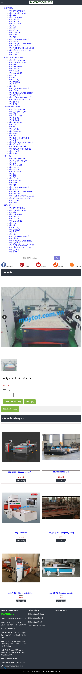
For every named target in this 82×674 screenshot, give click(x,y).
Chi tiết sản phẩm (10, 409)
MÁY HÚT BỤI (14, 30)
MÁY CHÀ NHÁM (15, 17)
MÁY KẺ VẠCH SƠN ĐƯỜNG (20, 50)
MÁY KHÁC (13, 55)
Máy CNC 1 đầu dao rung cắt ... (20, 472)
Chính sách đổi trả (35, 622)
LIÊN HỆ (7, 205)
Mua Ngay (30, 402)
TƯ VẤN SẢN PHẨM (12, 107)
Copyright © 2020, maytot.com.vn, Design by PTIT (41, 671)
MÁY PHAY (13, 35)
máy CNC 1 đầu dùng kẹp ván (61, 593)
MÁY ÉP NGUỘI (15, 33)
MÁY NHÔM (13, 41)
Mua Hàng (20, 480)
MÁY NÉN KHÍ (14, 46)
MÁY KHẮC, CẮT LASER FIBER (21, 44)
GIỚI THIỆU (8, 8)
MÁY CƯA (12, 26)
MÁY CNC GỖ (14, 19)
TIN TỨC (7, 156)
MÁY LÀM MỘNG (15, 24)
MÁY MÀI (12, 15)
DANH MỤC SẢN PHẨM (13, 57)
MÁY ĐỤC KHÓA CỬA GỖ (19, 39)
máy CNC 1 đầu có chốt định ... (20, 593)
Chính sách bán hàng (36, 614)
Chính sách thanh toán (36, 626)
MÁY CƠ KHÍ (14, 53)
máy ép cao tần (21, 533)
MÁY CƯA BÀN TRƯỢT (18, 13)
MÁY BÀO (12, 28)
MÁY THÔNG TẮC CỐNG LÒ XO (21, 48)
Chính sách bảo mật (35, 618)
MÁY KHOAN (14, 21)
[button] (4, 317)
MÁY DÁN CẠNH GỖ (17, 11)
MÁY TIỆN (12, 37)
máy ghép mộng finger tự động (61, 533)
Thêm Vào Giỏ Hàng (13, 402)
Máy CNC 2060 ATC (61, 472)
